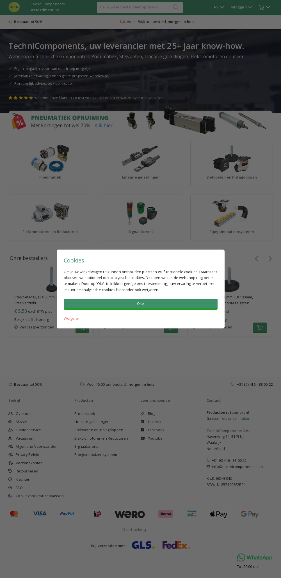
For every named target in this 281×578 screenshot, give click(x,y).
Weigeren (72, 318)
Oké (140, 303)
